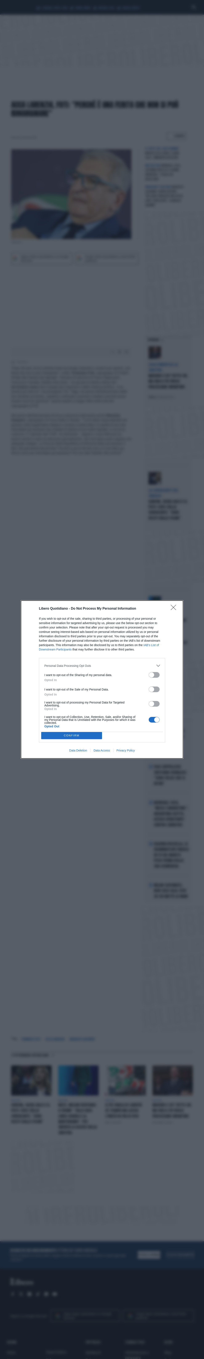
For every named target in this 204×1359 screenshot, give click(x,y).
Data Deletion (78, 750)
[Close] (175, 609)
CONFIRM (71, 735)
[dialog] (102, 679)
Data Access (102, 750)
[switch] (154, 675)
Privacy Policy (126, 750)
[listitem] (102, 665)
